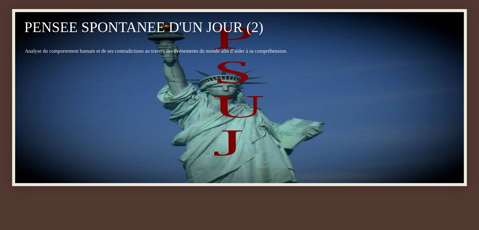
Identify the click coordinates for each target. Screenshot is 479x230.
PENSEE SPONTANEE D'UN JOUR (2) (143, 27)
